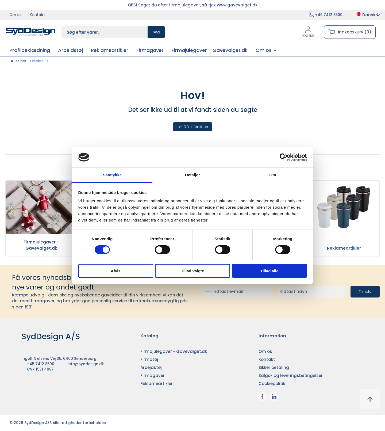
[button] (266, 50)
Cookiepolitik (272, 383)
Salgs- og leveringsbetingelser (291, 375)
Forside (37, 61)
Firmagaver (152, 375)
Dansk (368, 15)
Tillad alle (269, 271)
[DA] (30, 32)
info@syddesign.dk (86, 364)
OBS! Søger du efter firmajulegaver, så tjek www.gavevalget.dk (192, 5)
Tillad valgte (192, 271)
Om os (15, 14)
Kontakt (37, 14)
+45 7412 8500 (328, 14)
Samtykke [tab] (112, 175)
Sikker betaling (274, 367)
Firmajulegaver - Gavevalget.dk (41, 245)
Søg (156, 32)
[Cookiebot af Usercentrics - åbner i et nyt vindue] (283, 157)
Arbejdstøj (151, 367)
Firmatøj (149, 359)
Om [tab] (272, 175)
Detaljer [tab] (192, 175)
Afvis (116, 271)
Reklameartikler (344, 248)
